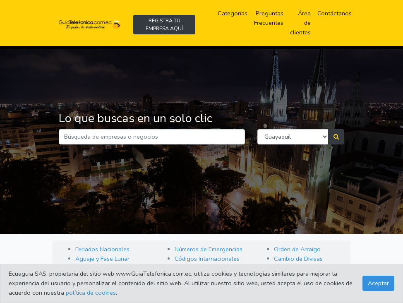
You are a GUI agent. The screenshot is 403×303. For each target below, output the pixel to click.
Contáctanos (334, 13)
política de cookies (91, 293)
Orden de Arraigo (297, 249)
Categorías (234, 12)
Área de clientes (300, 22)
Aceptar (378, 283)
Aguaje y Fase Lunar (102, 259)
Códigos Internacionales (207, 259)
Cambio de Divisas (298, 259)
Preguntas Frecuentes (270, 18)
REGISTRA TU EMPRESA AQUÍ (164, 24)
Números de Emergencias (208, 249)
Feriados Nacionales (102, 249)
